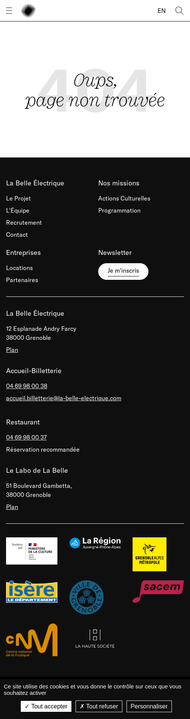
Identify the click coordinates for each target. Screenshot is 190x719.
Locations (19, 268)
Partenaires (22, 280)
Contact (17, 234)
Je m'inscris (123, 270)
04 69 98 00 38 (26, 386)
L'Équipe (17, 210)
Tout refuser (99, 706)
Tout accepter (46, 706)
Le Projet (18, 198)
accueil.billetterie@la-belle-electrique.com (63, 398)
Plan (12, 349)
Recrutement (24, 222)
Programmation (119, 210)
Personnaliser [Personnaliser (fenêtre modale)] (149, 706)
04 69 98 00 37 (26, 437)
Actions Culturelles (124, 198)
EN (162, 10)
